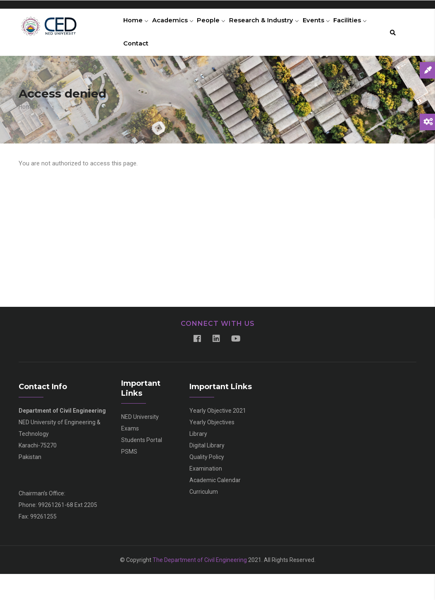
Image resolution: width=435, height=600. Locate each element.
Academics (176, 27)
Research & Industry (273, 27)
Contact (178, 63)
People (218, 27)
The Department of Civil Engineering (200, 586)
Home (137, 27)
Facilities (141, 63)
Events (328, 27)
